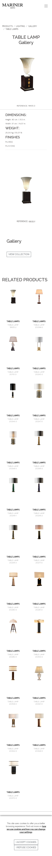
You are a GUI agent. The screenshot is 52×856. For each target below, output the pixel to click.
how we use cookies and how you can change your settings (26, 829)
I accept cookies (26, 842)
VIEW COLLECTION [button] (18, 254)
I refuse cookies (26, 847)
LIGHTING (20, 26)
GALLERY (32, 26)
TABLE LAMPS (12, 29)
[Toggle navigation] (46, 6)
